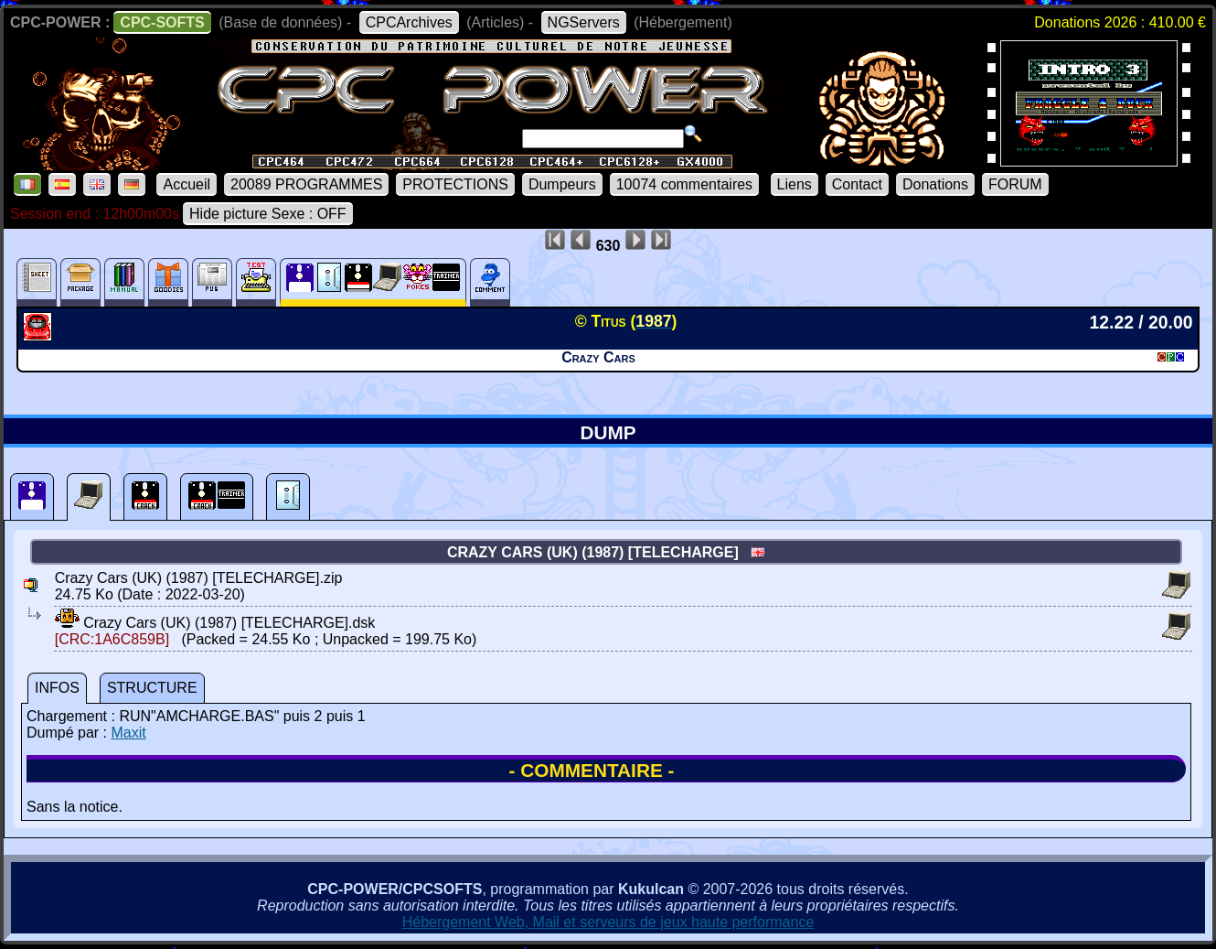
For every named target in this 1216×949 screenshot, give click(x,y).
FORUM (1015, 184)
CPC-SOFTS (162, 22)
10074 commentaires (684, 184)
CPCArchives (409, 22)
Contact (857, 184)
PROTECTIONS (455, 184)
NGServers (584, 22)
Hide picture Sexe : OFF (268, 213)
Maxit (128, 732)
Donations (935, 184)
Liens (794, 184)
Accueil (186, 184)
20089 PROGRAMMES (306, 184)
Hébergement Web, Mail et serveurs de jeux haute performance (608, 922)
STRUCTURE (152, 688)
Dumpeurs (562, 184)
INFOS (57, 688)
